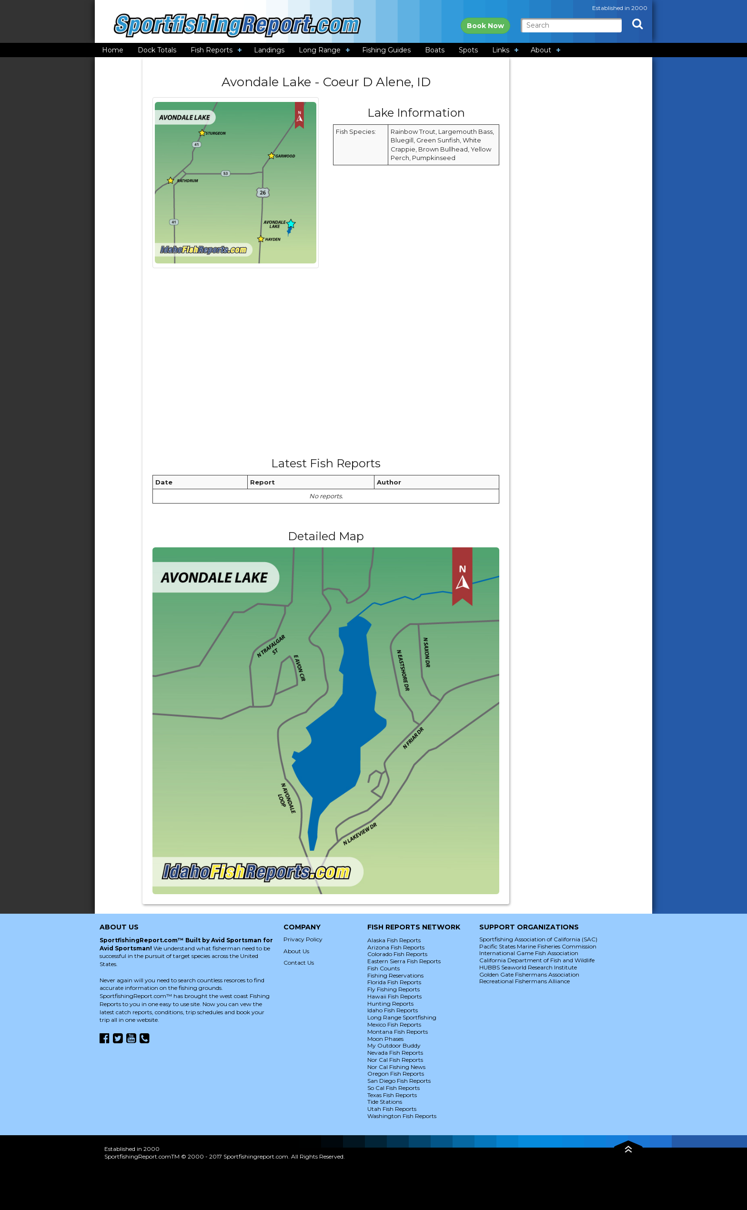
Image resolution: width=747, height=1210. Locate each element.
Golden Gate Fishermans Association (529, 974)
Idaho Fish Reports (392, 1010)
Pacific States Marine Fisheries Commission (537, 946)
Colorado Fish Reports (397, 954)
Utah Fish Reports (391, 1108)
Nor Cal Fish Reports (395, 1059)
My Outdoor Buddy (394, 1045)
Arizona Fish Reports (395, 947)
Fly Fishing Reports (393, 989)
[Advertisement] (325, 366)
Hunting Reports (390, 1003)
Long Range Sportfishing (401, 1017)
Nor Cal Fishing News (396, 1066)
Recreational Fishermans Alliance (524, 981)
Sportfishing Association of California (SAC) (538, 939)
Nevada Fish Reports (395, 1052)
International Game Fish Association (528, 953)
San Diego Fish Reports (399, 1080)
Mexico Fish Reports (394, 1024)
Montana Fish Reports (397, 1031)
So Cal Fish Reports (393, 1087)
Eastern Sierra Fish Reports (404, 961)
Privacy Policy (303, 939)
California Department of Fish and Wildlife (537, 960)
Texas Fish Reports (392, 1095)
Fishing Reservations (395, 975)
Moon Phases (385, 1038)
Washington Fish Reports (401, 1115)
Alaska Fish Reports (394, 940)
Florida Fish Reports (394, 982)
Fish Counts (383, 968)
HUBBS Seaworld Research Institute (528, 967)
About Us (296, 951)
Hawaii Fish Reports (394, 996)
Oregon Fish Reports (395, 1073)
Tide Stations (384, 1101)
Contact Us (298, 962)
